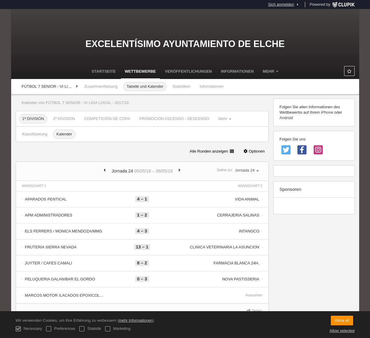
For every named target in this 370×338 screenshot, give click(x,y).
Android (286, 117)
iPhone (327, 112)
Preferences (60, 328)
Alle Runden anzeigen (212, 151)
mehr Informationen (136, 320)
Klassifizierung (35, 134)
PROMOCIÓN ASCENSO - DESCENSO (174, 118)
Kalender (64, 134)
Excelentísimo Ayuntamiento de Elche (184, 44)
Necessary (29, 328)
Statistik (90, 328)
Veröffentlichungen (188, 71)
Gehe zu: (239, 170)
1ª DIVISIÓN (33, 118)
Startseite (104, 71)
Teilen (254, 310)
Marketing (117, 328)
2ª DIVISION (64, 118)
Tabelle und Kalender (145, 86)
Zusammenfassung (101, 86)
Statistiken (181, 86)
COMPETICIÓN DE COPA (107, 118)
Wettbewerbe (140, 71)
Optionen (254, 151)
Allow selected (341, 330)
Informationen (237, 71)
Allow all (342, 320)
